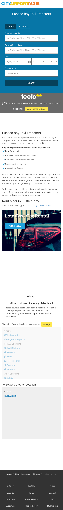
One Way (11, 26)
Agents (10, 493)
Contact (52, 493)
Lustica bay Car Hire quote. (39, 205)
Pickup (36, 474)
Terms (31, 493)
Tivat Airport (10, 396)
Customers (10, 506)
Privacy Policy (31, 499)
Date (7, 56)
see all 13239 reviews (36, 109)
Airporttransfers (22, 474)
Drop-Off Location (13, 45)
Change (46, 324)
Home (9, 474)
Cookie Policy (31, 506)
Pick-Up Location (13, 33)
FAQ (52, 499)
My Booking (52, 506)
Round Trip (23, 26)
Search (31, 82)
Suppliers (10, 499)
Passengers (10, 68)
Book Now (15, 226)
